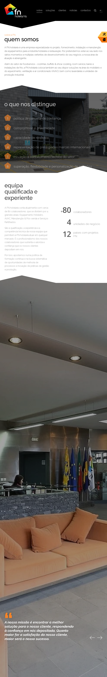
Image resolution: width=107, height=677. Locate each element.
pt (101, 10)
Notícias (73, 10)
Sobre (39, 10)
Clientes (62, 10)
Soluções (50, 10)
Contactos (86, 10)
